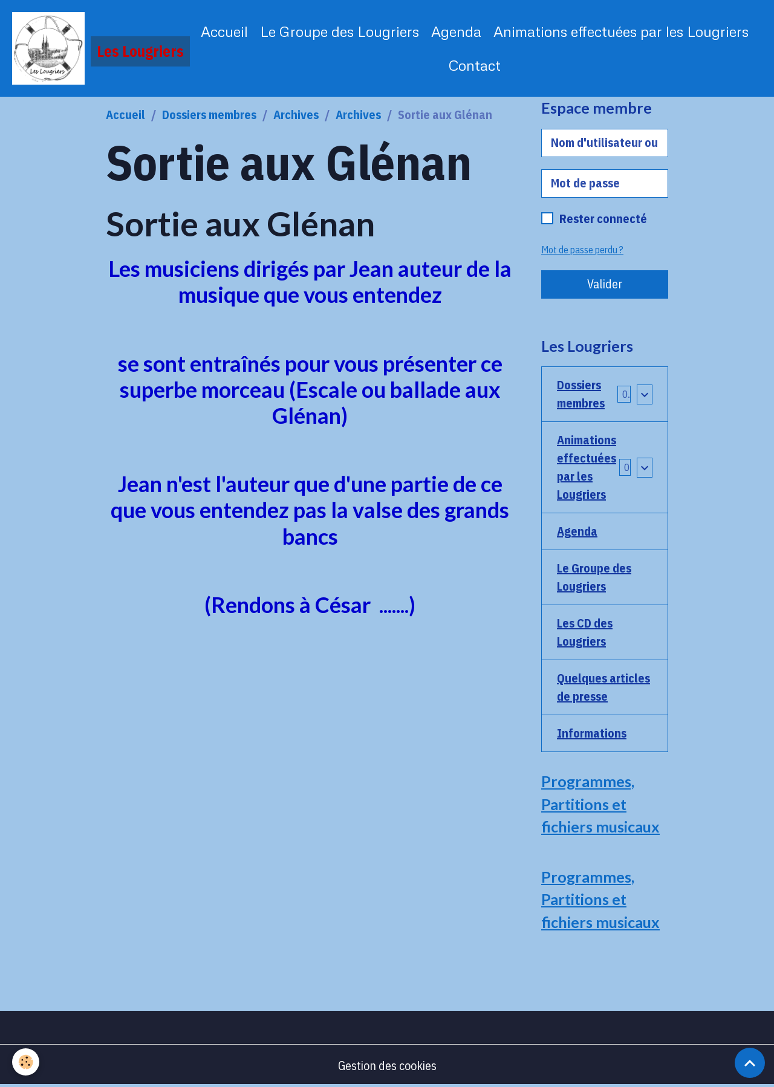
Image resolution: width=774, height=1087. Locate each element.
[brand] (94, 48)
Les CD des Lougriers (585, 632)
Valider (605, 284)
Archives (296, 114)
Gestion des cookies (387, 1065)
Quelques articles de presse (603, 687)
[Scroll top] (750, 1063)
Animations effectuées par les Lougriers (621, 31)
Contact (475, 65)
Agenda (456, 31)
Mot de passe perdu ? (582, 250)
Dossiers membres (209, 114)
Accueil (224, 31)
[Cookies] (25, 1062)
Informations (591, 733)
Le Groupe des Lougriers (339, 31)
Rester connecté (603, 218)
